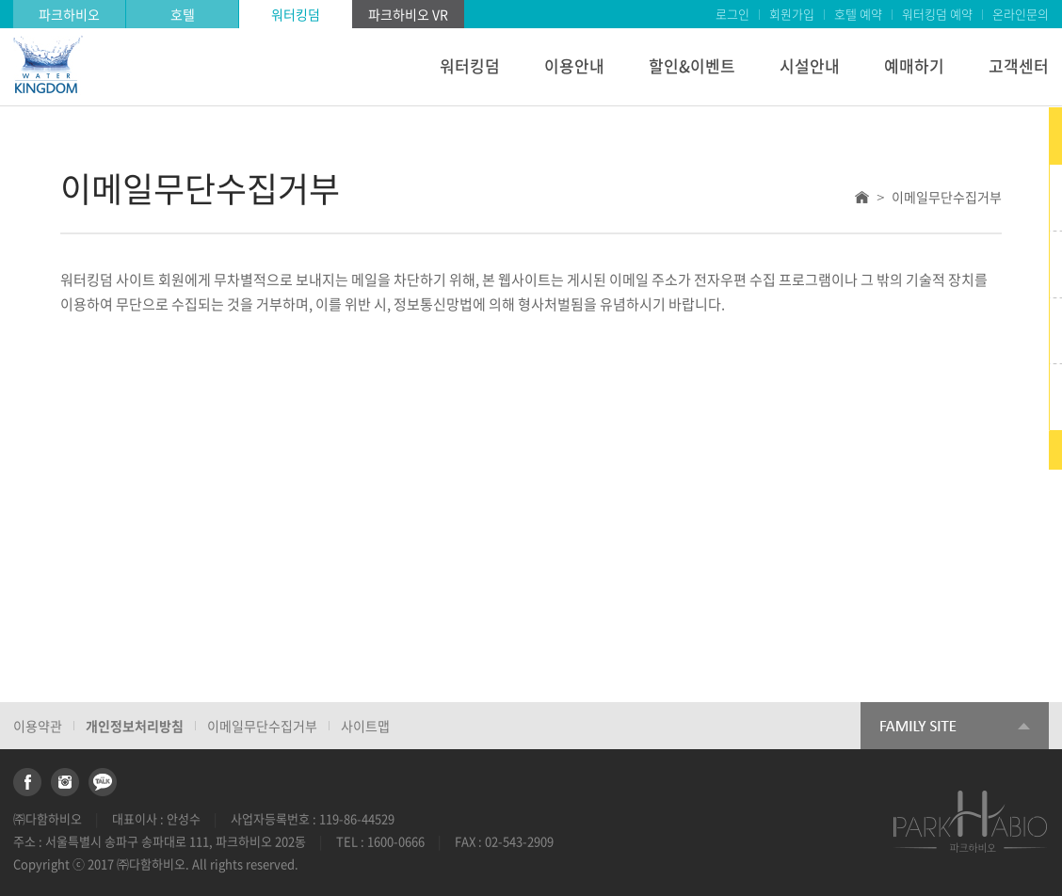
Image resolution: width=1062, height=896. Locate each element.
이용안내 (574, 65)
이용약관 (37, 725)
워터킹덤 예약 (937, 14)
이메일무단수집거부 (262, 725)
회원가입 (791, 14)
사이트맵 (365, 725)
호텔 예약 (858, 14)
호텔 (182, 14)
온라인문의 (1020, 14)
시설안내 (810, 65)
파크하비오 (69, 14)
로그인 (732, 14)
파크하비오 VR (408, 14)
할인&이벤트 (692, 65)
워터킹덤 (295, 14)
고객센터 (1019, 65)
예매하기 (914, 65)
